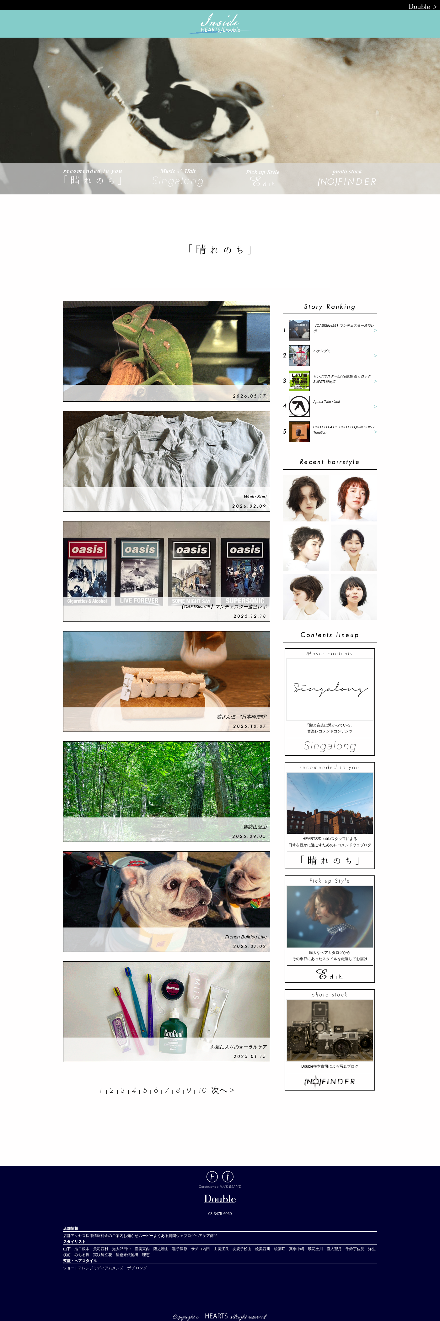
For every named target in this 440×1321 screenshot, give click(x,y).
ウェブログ (185, 1236)
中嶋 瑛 (304, 1249)
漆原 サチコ (191, 1249)
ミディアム (102, 1268)
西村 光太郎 (112, 1249)
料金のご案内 (112, 1236)
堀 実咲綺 (95, 1255)
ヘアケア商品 (206, 1236)
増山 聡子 (170, 1249)
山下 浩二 (72, 1249)
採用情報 (93, 1236)
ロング (141, 1268)
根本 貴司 (91, 1249)
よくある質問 (164, 1236)
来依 (127, 1255)
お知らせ (130, 1236)
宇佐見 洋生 (364, 1249)
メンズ (119, 1268)
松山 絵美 (253, 1249)
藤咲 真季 (287, 1249)
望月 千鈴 (343, 1249)
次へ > (223, 1090)
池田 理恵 (140, 1255)
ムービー (145, 1236)
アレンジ (85, 1268)
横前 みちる (74, 1255)
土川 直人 (324, 1249)
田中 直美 (132, 1249)
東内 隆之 (151, 1249)
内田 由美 (211, 1249)
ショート (70, 1268)
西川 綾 (270, 1249)
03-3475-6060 (220, 1214)
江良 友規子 (232, 1249)
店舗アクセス (74, 1236)
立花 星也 (114, 1255)
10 (202, 1090)
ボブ (131, 1268)
